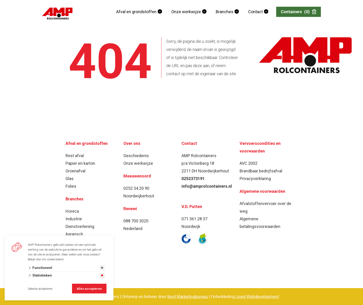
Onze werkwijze (186, 11)
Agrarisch (74, 234)
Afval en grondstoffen (136, 11)
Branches (224, 11)
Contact (255, 11)
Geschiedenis (136, 155)
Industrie (74, 218)
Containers (298, 12)
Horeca (72, 211)
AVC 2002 (248, 163)
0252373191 (193, 178)
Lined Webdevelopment (257, 296)
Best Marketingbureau (187, 296)
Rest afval (75, 155)
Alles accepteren (89, 288)
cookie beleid (55, 259)
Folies (71, 186)
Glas (70, 178)
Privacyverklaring (255, 178)
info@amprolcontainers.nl (207, 186)
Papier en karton (80, 163)
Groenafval (75, 170)
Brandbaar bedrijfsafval (261, 170)
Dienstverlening (80, 226)
